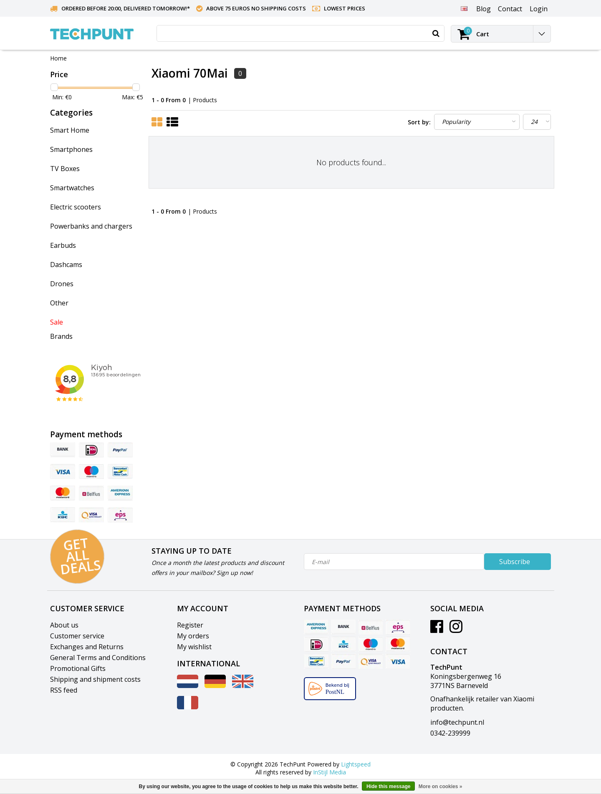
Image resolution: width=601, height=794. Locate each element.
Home (58, 58)
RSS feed (63, 690)
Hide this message (388, 786)
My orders (193, 635)
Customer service (77, 635)
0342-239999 (450, 733)
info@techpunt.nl (457, 722)
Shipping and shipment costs (95, 679)
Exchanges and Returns (87, 646)
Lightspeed (356, 764)
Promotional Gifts (78, 668)
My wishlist (194, 646)
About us (64, 625)
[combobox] (300, 33)
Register (190, 625)
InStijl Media (329, 772)
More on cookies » (440, 786)
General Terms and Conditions (98, 657)
